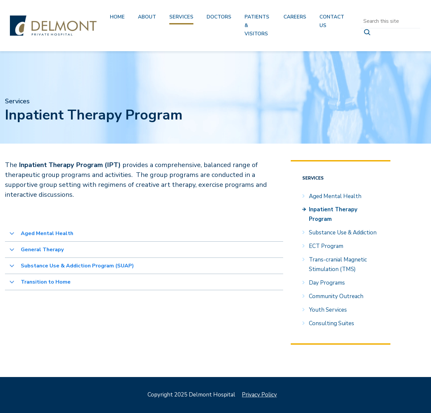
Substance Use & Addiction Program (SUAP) (78, 265)
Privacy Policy (259, 394)
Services (181, 17)
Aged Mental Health (47, 233)
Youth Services (328, 310)
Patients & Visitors (257, 25)
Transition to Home (46, 282)
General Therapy (42, 249)
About (147, 17)
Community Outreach (336, 296)
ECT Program (326, 246)
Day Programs (327, 283)
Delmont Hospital (53, 26)
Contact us (331, 21)
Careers (294, 17)
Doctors (219, 17)
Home (117, 17)
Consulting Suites (331, 323)
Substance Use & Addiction (343, 232)
